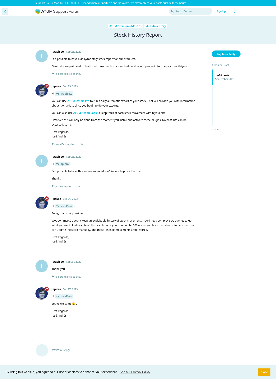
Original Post (220, 65)
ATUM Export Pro (78, 101)
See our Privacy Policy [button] (135, 372)
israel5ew (66, 93)
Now (215, 129)
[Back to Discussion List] (5, 11)
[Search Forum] (190, 11)
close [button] (264, 372)
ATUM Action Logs (85, 113)
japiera (64, 164)
